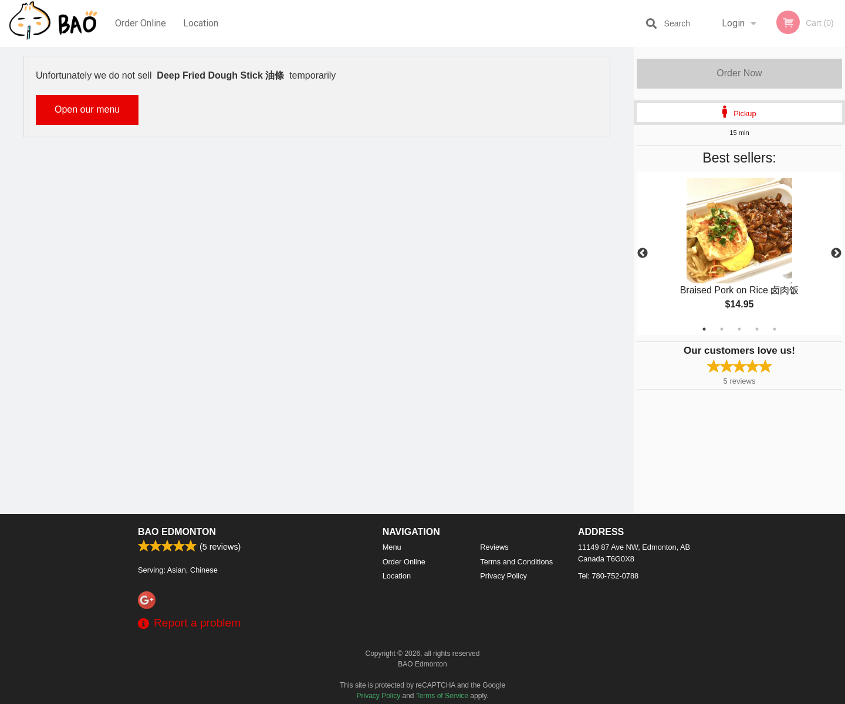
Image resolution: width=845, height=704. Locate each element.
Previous (642, 253)
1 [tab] (704, 329)
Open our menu (87, 109)
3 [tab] (739, 329)
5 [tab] (774, 329)
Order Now (739, 73)
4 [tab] (757, 329)
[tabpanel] (739, 253)
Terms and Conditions (516, 561)
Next (836, 253)
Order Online (140, 23)
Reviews (494, 547)
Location (200, 23)
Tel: (608, 575)
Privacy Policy (503, 575)
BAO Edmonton (177, 532)
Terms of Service (442, 696)
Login (733, 23)
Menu (392, 547)
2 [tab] (722, 329)
